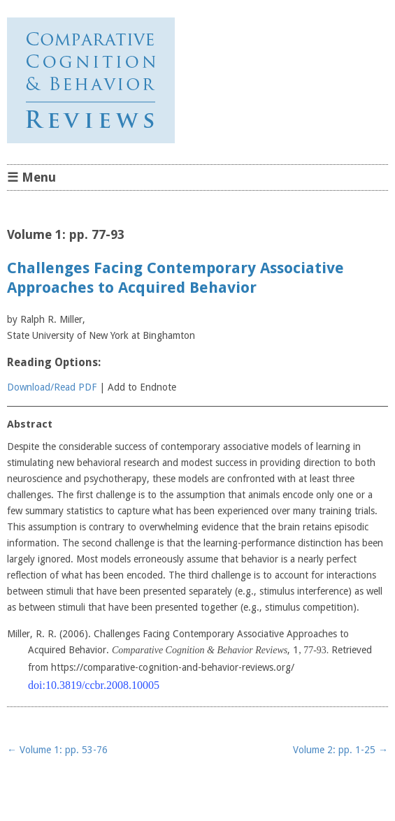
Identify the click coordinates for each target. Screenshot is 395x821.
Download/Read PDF (51, 387)
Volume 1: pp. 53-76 (57, 749)
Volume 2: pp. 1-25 (340, 749)
